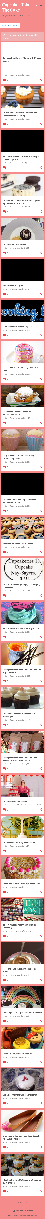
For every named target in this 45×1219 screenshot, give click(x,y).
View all (6, 38)
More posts (22, 1203)
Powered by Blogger (22, 1211)
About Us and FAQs (9, 25)
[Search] (35, 5)
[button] (40, 80)
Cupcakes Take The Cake (16, 7)
